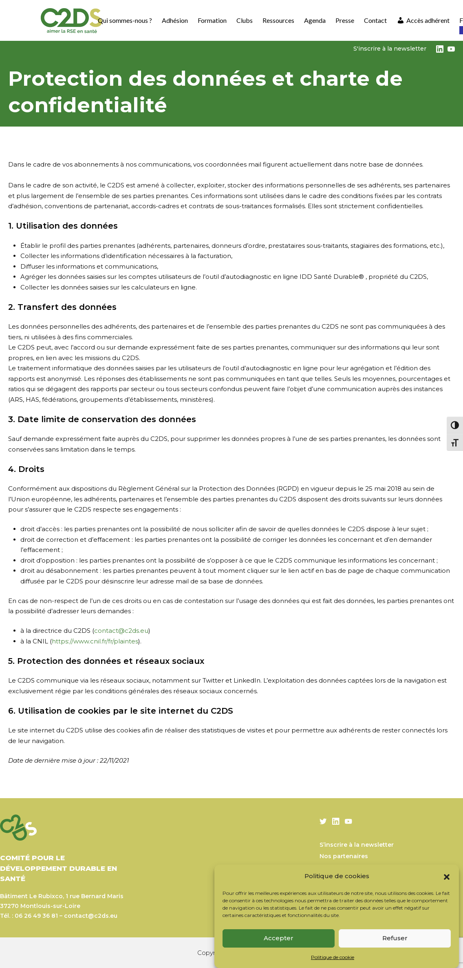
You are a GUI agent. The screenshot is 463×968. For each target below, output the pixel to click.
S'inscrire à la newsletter (389, 48)
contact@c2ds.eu (121, 630)
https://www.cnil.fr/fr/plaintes (95, 641)
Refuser (395, 938)
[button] (447, 876)
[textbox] (231, 555)
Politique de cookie (332, 957)
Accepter (278, 938)
